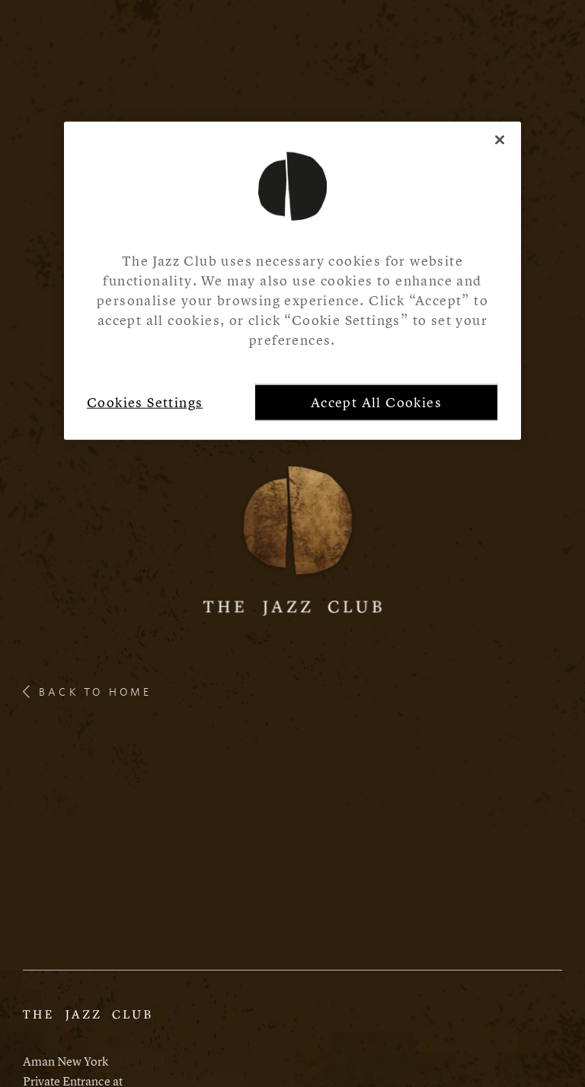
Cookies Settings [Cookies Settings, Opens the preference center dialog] (145, 402)
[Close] (499, 140)
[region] (292, 281)
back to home (87, 691)
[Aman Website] (87, 1022)
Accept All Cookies (376, 402)
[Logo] (292, 538)
